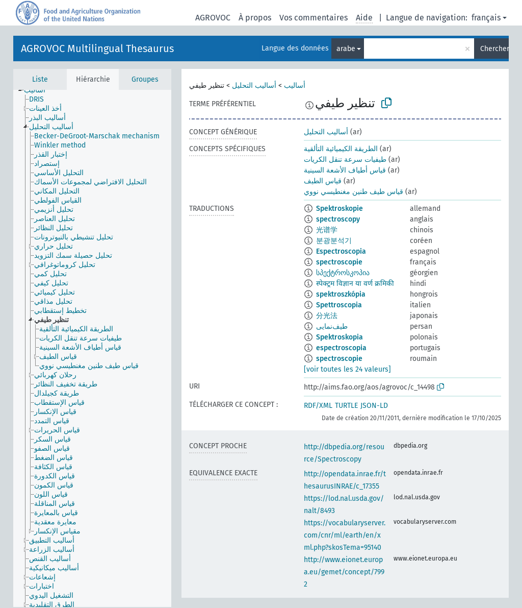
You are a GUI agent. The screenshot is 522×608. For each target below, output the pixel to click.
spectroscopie (339, 262)
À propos (255, 17)
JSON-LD (374, 405)
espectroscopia (341, 348)
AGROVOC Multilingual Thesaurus (97, 48)
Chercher (494, 48)
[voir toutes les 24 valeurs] (347, 369)
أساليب (294, 85)
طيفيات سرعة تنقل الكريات (345, 159)
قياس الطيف (323, 181)
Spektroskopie (339, 208)
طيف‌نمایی (332, 326)
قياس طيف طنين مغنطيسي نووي (353, 191)
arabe (345, 48)
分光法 (326, 315)
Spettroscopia (339, 305)
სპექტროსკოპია (343, 273)
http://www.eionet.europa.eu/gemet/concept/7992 (344, 572)
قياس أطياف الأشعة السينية (345, 170)
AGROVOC (212, 17)
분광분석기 (334, 240)
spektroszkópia (341, 294)
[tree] (92, 348)
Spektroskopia (339, 337)
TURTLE (346, 405)
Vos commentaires (313, 17)
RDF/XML (318, 405)
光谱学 (326, 230)
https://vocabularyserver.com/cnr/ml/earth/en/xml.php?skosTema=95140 (344, 535)
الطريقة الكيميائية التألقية (341, 148)
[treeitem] (39, 90)
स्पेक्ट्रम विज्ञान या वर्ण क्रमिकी (355, 283)
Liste (40, 79)
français (486, 17)
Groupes (145, 79)
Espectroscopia (341, 251)
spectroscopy (338, 219)
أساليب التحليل (254, 85)
